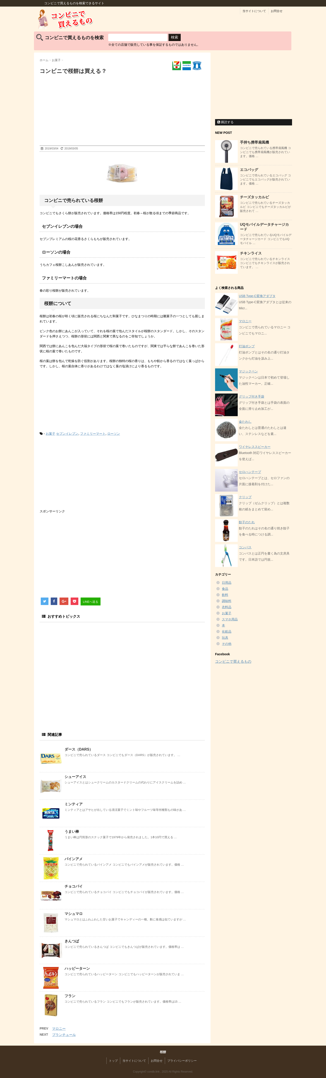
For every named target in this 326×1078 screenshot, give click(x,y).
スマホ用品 (230, 619)
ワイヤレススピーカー (255, 447)
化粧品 (226, 631)
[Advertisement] (122, 111)
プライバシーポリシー (182, 1060)
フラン (70, 996)
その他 (226, 644)
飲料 (225, 595)
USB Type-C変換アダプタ (257, 296)
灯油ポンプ (247, 346)
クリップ (245, 497)
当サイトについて (254, 11)
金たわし (245, 421)
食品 (225, 589)
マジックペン (248, 371)
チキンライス (251, 253)
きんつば (72, 941)
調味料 (226, 601)
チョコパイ (74, 886)
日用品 (226, 582)
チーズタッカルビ (254, 197)
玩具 (225, 637)
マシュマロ (74, 914)
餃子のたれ (247, 522)
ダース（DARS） (79, 749)
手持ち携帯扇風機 (254, 142)
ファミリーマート (92, 433)
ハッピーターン (77, 968)
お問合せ (277, 11)
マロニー (59, 1028)
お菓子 (50, 433)
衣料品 (226, 607)
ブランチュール (64, 1035)
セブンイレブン (67, 433)
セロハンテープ (250, 472)
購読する (225, 122)
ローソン (113, 433)
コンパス (245, 547)
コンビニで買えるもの (233, 661)
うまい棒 (72, 831)
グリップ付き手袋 (251, 396)
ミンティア (74, 804)
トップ (113, 1060)
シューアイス (75, 777)
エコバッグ (249, 170)
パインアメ (74, 859)
